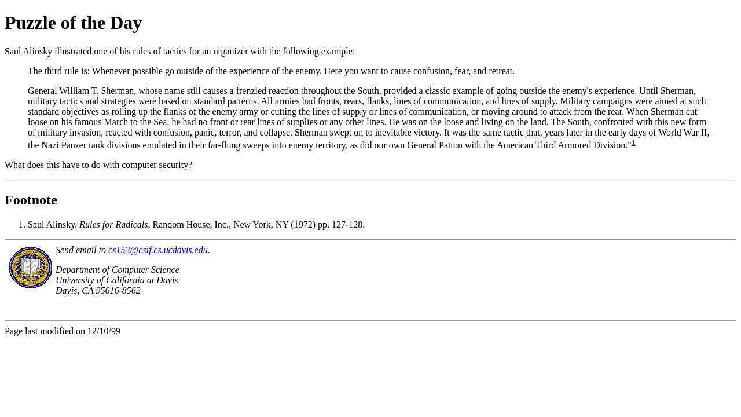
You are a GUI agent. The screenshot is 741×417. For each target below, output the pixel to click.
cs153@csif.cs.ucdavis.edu (158, 250)
